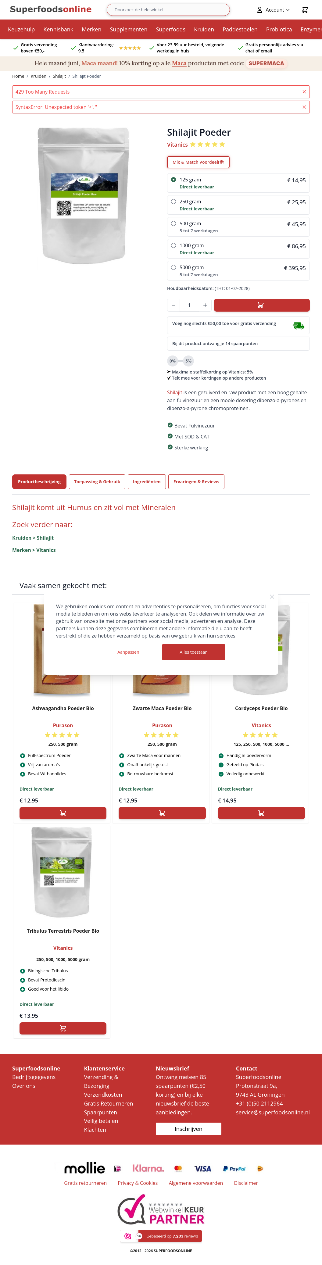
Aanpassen (128, 652)
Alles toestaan (194, 652)
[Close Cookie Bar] (272, 596)
